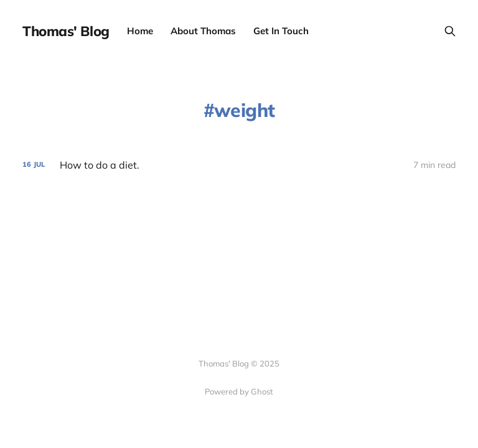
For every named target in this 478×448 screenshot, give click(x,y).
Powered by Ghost (239, 391)
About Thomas (203, 31)
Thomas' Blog (66, 31)
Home (140, 31)
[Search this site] (450, 31)
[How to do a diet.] (239, 165)
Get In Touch (281, 31)
